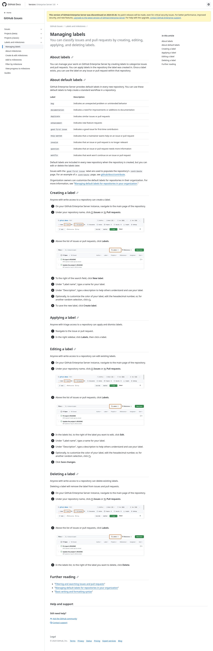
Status (89, 641)
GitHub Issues (13, 18)
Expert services (109, 641)
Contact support (58, 622)
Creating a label (64, 192)
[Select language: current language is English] (208, 4)
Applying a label (64, 317)
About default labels (68, 79)
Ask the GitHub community (63, 618)
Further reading (64, 577)
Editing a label (63, 349)
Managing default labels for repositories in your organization (105, 183)
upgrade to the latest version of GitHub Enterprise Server (99, 17)
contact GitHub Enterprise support (165, 17)
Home (7, 12)
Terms (72, 641)
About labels (61, 57)
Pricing (97, 641)
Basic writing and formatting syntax (73, 591)
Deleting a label (64, 474)
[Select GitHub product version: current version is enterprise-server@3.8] (43, 4)
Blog (120, 641)
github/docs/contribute (113, 174)
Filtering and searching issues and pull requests (79, 583)
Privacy (81, 641)
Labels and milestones (76, 26)
